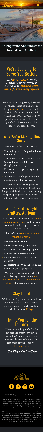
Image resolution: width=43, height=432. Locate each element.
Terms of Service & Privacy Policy (30, 413)
